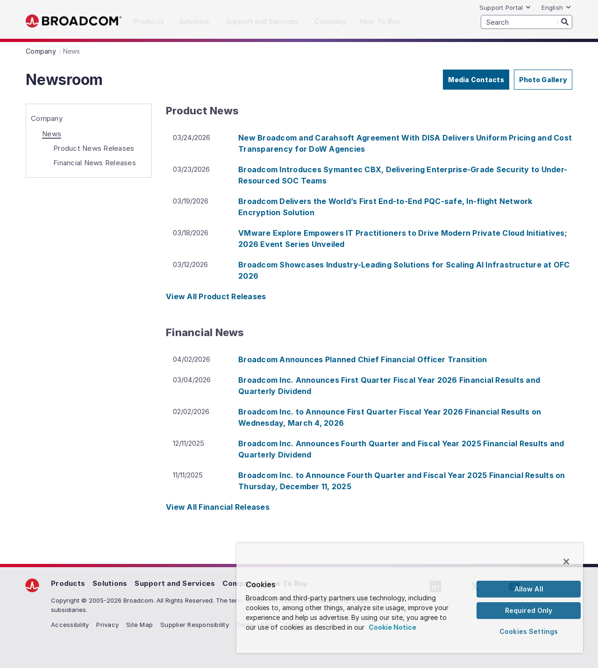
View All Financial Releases (218, 507)
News (51, 133)
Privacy (107, 624)
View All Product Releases (216, 296)
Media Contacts (476, 80)
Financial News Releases (94, 162)
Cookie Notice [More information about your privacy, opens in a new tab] (392, 627)
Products (68, 583)
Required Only (529, 610)
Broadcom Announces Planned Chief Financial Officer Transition (362, 359)
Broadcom (73, 21)
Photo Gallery (543, 80)
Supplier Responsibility (194, 624)
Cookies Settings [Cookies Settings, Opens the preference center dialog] (528, 631)
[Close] (566, 561)
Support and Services (175, 583)
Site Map (139, 624)
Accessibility (70, 624)
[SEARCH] (526, 21)
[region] (409, 598)
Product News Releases (93, 148)
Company (47, 118)
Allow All (528, 589)
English (556, 7)
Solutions (110, 583)
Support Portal (505, 7)
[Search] (565, 21)
